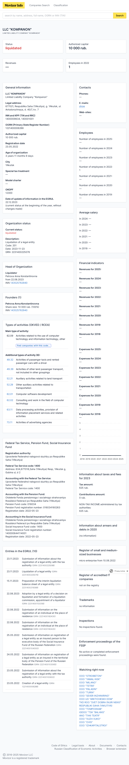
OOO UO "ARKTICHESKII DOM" (96, 699)
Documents (106, 745)
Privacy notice (120, 571)
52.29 (10, 384)
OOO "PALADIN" (88, 689)
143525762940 (18, 282)
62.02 (10, 400)
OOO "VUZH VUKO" (90, 718)
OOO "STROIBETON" (90, 675)
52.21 (10, 378)
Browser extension (116, 748)
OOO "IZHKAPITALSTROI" (93, 725)
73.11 (9, 422)
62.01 (10, 394)
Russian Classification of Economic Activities (78, 748)
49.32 (10, 359)
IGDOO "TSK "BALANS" (92, 712)
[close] (127, 571)
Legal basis (78, 745)
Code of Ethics (59, 745)
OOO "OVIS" (86, 722)
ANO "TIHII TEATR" (89, 715)
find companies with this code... (33, 345)
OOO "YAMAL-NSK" (90, 679)
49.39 (10, 369)
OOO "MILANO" (88, 682)
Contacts (121, 745)
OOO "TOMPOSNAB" (90, 708)
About (92, 745)
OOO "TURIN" (86, 692)
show (82, 106)
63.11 (10, 409)
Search (120, 15)
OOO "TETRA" (86, 685)
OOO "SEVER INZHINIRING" (94, 695)
